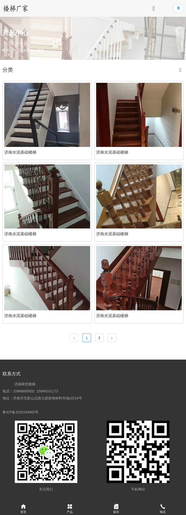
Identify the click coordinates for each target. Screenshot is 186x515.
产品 (16, 50)
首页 (7, 50)
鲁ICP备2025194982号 (21, 412)
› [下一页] (111, 338)
